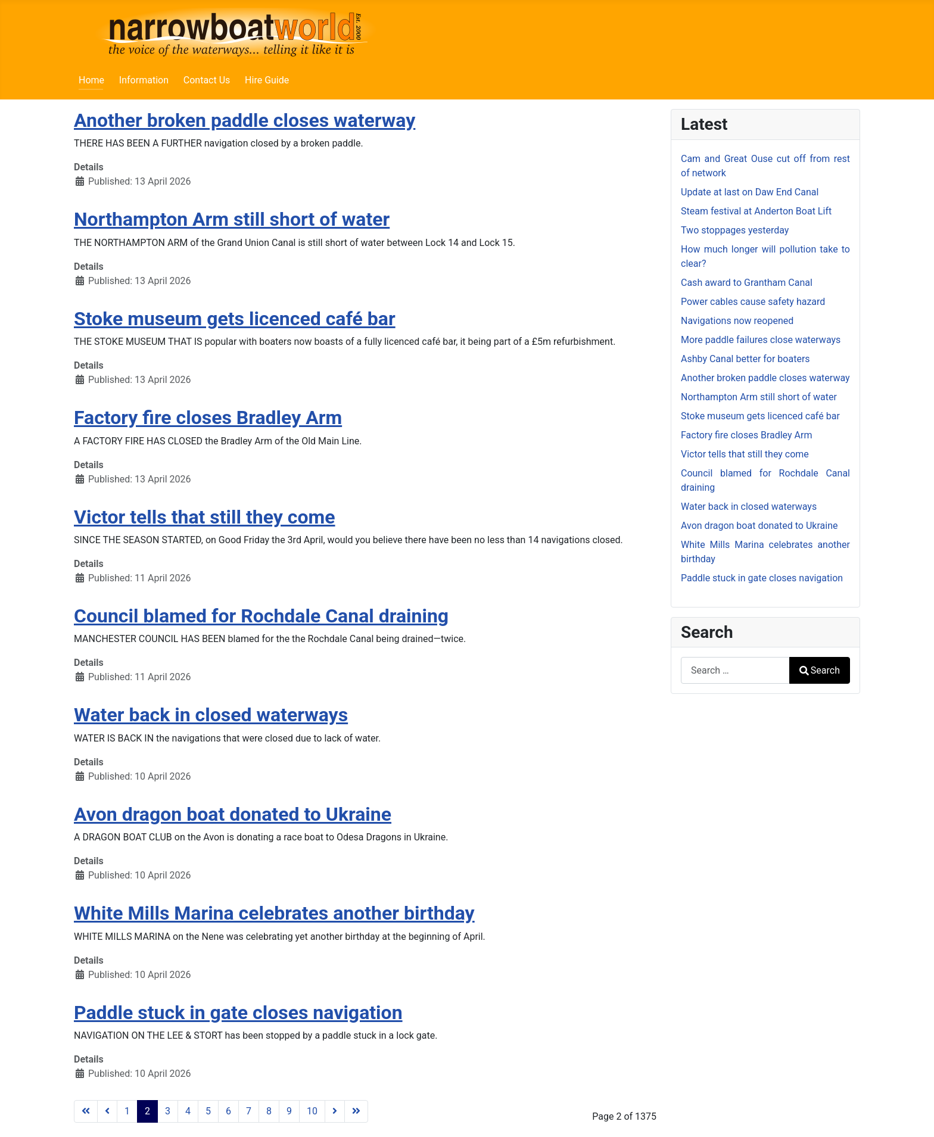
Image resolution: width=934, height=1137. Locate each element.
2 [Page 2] (147, 1111)
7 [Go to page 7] (248, 1111)
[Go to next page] (335, 1111)
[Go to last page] (356, 1111)
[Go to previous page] (107, 1111)
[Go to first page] (86, 1111)
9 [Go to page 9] (289, 1111)
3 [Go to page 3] (167, 1111)
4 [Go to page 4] (188, 1111)
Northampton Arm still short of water (232, 219)
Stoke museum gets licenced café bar (235, 318)
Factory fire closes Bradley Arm (208, 417)
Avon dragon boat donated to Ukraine (232, 814)
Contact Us (207, 80)
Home (91, 80)
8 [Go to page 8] (269, 1111)
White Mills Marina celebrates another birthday (274, 913)
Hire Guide (267, 80)
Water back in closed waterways (211, 714)
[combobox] (735, 670)
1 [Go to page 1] (127, 1111)
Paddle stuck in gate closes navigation (238, 1012)
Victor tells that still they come (204, 517)
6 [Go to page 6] (228, 1111)
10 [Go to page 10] (312, 1111)
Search (819, 670)
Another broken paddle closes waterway (244, 120)
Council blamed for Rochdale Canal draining (261, 616)
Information (144, 80)
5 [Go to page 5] (208, 1111)
